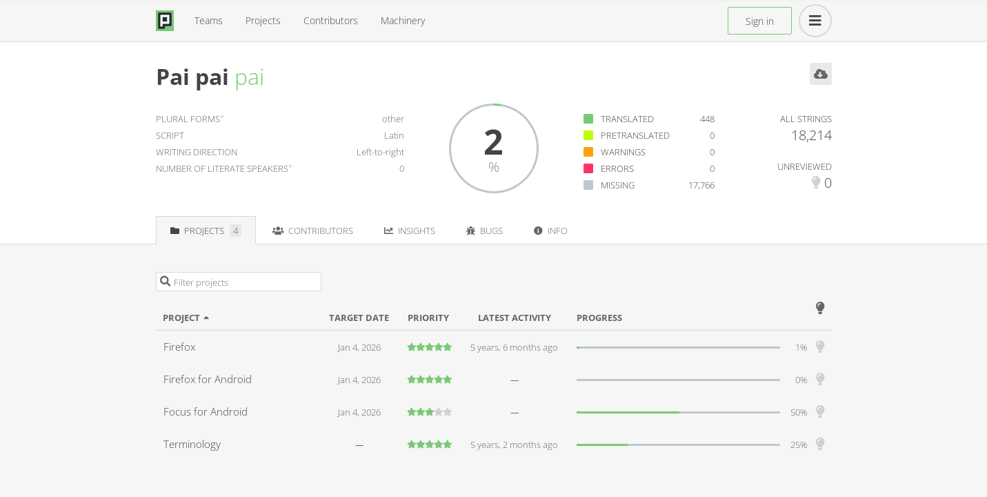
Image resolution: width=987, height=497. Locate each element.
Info (551, 230)
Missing (618, 185)
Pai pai (192, 76)
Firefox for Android (207, 379)
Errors (617, 168)
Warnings (623, 152)
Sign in (760, 21)
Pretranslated (635, 135)
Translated (627, 119)
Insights (409, 230)
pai (249, 76)
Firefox (179, 346)
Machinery (403, 20)
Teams (209, 20)
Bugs (484, 230)
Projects (263, 20)
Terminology (192, 444)
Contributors (330, 20)
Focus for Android (205, 411)
